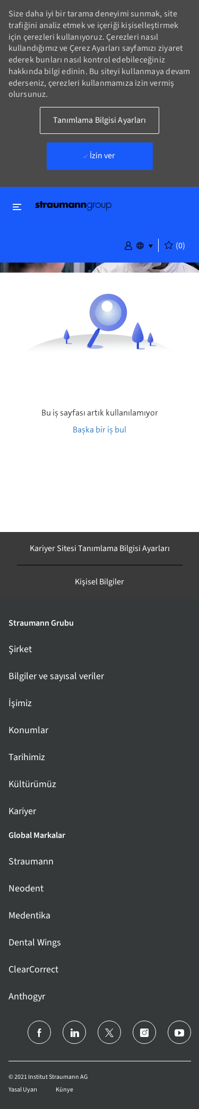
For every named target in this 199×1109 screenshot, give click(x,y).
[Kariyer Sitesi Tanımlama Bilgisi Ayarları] (99, 548)
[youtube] (179, 1032)
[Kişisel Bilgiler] (99, 581)
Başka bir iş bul (99, 429)
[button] (128, 244)
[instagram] (144, 1032)
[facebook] (39, 1032)
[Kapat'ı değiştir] (17, 206)
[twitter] (109, 1032)
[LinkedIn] (74, 1032)
